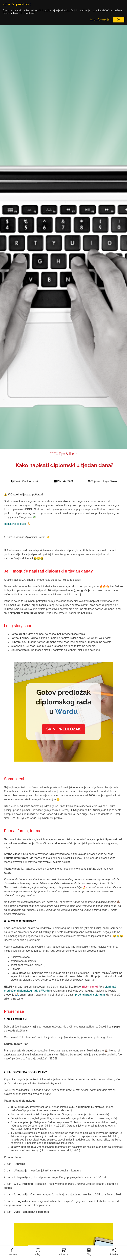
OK (118, 19)
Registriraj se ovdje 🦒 (17, 523)
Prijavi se (114, 1250)
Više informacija (99, 19)
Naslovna (12, 1250)
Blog (89, 1250)
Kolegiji (38, 1250)
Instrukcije (63, 1250)
